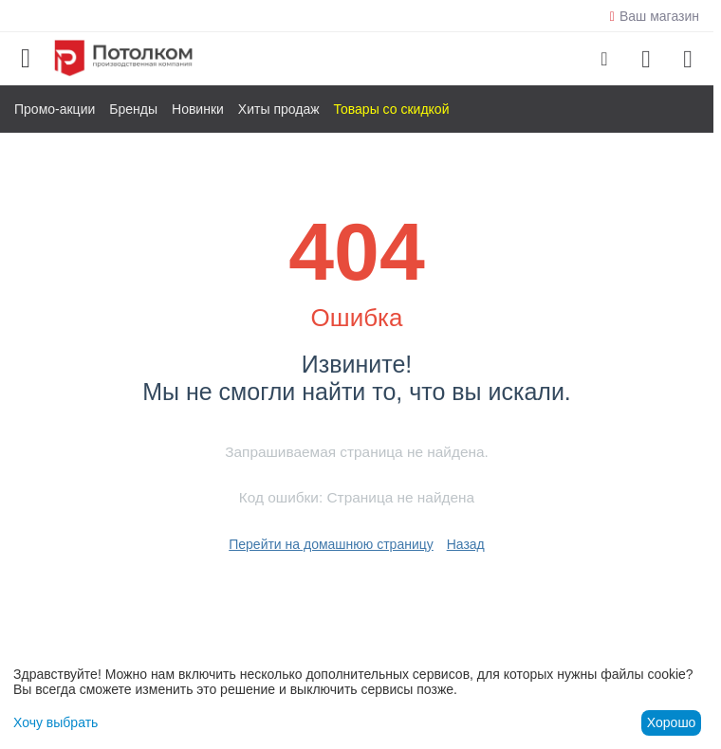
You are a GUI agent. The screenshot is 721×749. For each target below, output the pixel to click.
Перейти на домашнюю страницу (331, 544)
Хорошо (671, 722)
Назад (466, 544)
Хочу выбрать (55, 722)
